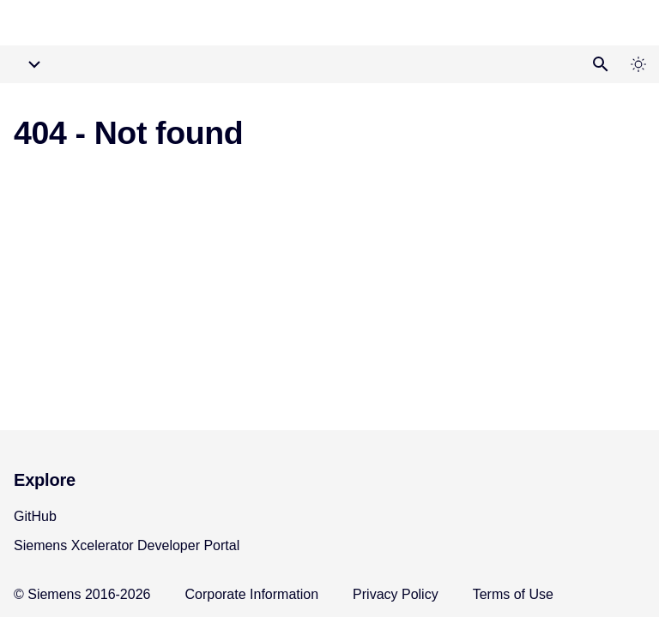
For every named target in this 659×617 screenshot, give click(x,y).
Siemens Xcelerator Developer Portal (126, 545)
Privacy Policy (395, 594)
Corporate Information (251, 594)
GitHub (35, 516)
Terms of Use (513, 594)
